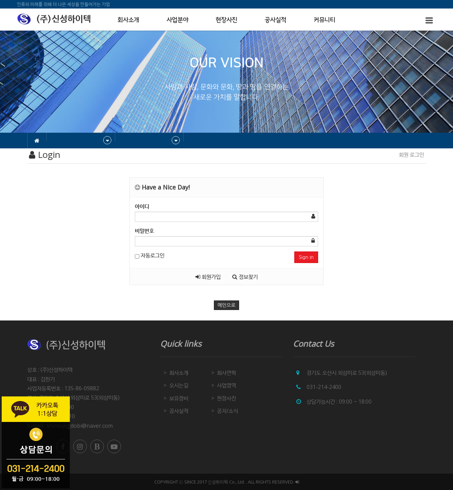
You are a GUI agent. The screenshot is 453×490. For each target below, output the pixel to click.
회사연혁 (226, 372)
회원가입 (208, 276)
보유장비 (178, 398)
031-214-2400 (324, 387)
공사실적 (275, 20)
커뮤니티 (324, 20)
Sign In (306, 257)
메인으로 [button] (227, 305)
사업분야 (177, 20)
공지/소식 (227, 410)
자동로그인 (150, 255)
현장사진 (226, 20)
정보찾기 (245, 276)
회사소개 (128, 20)
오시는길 (178, 385)
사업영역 (226, 385)
